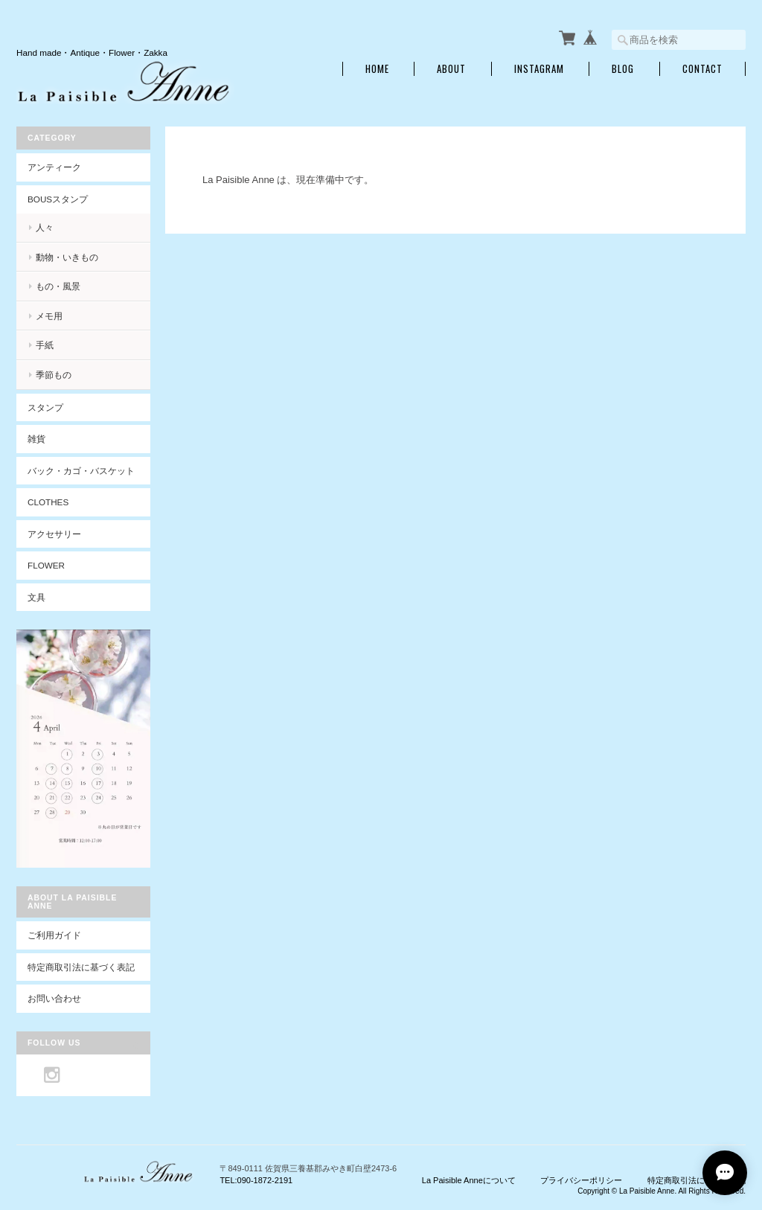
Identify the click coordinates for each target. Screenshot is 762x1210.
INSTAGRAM (539, 69)
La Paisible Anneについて (469, 1180)
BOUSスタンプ (58, 199)
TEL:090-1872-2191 (256, 1180)
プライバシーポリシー (581, 1180)
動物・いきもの (67, 257)
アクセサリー (54, 534)
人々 (45, 227)
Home (377, 69)
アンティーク (54, 167)
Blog (623, 69)
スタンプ (45, 407)
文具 (36, 597)
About (451, 69)
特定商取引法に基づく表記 (81, 967)
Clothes (48, 502)
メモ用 (49, 316)
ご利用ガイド (54, 935)
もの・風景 (58, 286)
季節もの (53, 375)
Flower (46, 565)
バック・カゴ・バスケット (89, 471)
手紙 (45, 345)
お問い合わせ (54, 998)
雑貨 (36, 439)
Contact (702, 69)
